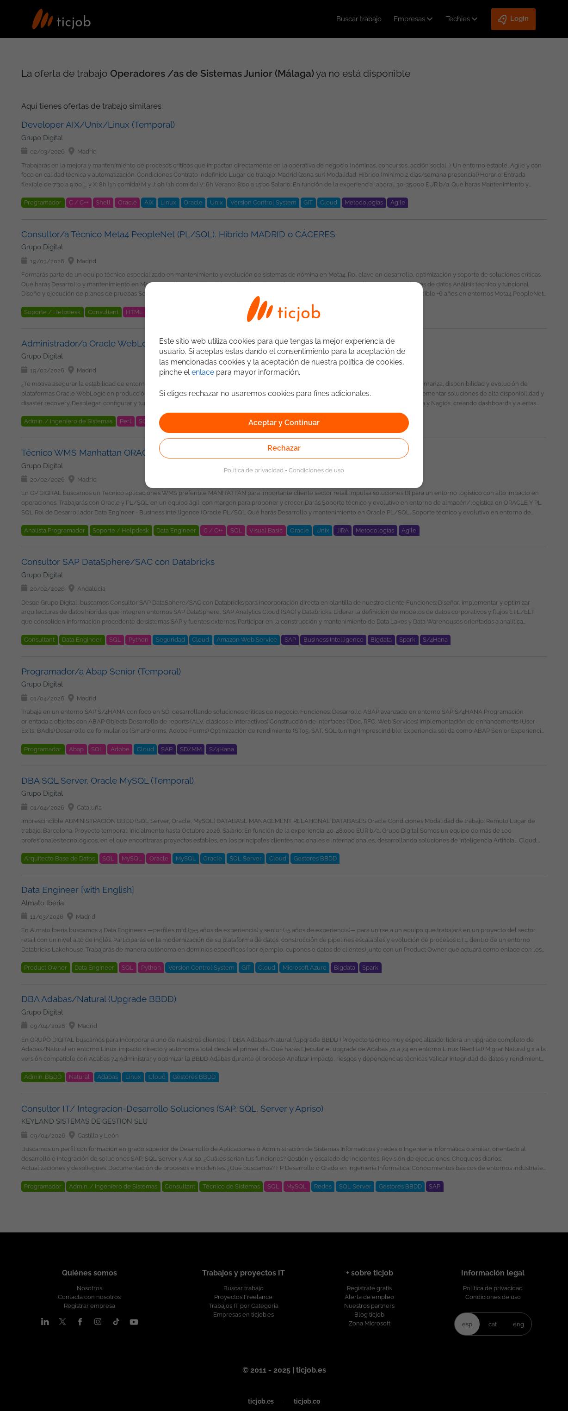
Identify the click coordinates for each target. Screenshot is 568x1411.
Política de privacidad (254, 470)
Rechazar (284, 448)
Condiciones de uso (316, 470)
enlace (202, 372)
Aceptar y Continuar (284, 422)
